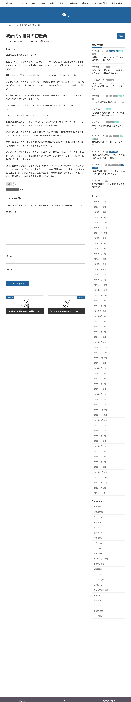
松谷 (93, 54)
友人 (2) (97, 595)
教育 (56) (97, 548)
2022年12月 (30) (100, 410)
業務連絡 (110, 164)
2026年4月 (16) (100, 202)
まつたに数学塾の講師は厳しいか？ (108, 102)
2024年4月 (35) (100, 326)
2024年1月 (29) (100, 342)
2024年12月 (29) (100, 285)
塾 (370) (97, 527)
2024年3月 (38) (100, 332)
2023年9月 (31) (100, 363)
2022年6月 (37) (100, 441)
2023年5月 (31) (100, 384)
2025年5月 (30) (100, 259)
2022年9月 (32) (100, 425)
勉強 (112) (98, 543)
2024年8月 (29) (100, 306)
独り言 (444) (98, 611)
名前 (8, 247)
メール (9, 260)
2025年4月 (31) (100, 264)
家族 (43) (97, 600)
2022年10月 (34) (100, 420)
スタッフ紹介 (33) (101, 590)
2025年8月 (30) (100, 243)
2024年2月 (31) (100, 337)
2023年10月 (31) (100, 358)
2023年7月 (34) (100, 373)
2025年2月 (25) (100, 274)
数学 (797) (98, 517)
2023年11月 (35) (100, 352)
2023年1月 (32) (100, 404)
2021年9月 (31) (100, 488)
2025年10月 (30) (100, 233)
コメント (11, 212)
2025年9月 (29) (100, 238)
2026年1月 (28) (100, 217)
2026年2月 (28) (100, 212)
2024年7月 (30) (100, 311)
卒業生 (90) (98, 585)
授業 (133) (98, 533)
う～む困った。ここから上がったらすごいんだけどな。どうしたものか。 (108, 86)
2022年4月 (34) (100, 451)
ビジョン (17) (99, 574)
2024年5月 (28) (100, 321)
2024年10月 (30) (100, 295)
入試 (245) (98, 553)
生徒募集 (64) (99, 512)
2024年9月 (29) (100, 300)
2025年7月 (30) (100, 248)
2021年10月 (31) (100, 482)
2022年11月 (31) (100, 415)
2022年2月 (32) (100, 462)
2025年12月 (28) (100, 222)
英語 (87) (97, 522)
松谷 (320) (98, 616)
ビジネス (116, 135)
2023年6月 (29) (100, 378)
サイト (9, 273)
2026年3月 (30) (100, 207)
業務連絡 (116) (99, 569)
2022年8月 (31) (100, 430)
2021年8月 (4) (99, 493)
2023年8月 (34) (100, 368)
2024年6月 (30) (100, 316)
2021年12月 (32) (100, 472)
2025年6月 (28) (100, 254)
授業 (112, 80)
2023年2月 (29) (100, 399)
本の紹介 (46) (99, 564)
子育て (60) (98, 605)
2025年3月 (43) (100, 269)
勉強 (114, 96)
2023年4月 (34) (100, 389)
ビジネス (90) (99, 579)
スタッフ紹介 (113, 51)
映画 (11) (97, 507)
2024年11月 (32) (100, 290)
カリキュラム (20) (101, 559)
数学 (21, 189)
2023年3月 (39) (100, 394)
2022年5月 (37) (100, 446)
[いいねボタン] (9, 184)
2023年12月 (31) (100, 347)
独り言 (120, 51)
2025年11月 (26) (100, 228)
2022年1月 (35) (100, 467)
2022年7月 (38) (100, 436)
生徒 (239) (98, 538)
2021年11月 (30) (100, 477)
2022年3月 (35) (100, 456)
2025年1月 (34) (100, 280)
